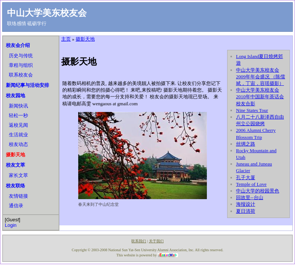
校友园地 (15, 95)
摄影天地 (15, 154)
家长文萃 (18, 175)
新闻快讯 (18, 106)
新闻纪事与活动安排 (27, 85)
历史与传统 (21, 55)
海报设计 (245, 204)
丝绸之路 (245, 144)
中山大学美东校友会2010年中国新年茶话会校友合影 (260, 96)
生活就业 (18, 134)
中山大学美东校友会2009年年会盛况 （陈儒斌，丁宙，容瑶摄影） (260, 76)
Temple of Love (251, 184)
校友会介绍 (18, 45)
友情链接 (18, 196)
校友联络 (15, 185)
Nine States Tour (252, 110)
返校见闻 (18, 125)
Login (11, 225)
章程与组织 (21, 65)
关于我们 (156, 241)
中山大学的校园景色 (257, 191)
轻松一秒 (18, 115)
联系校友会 (21, 75)
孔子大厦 (245, 177)
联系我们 (138, 241)
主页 (66, 39)
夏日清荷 (245, 211)
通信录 (16, 205)
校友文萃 (15, 165)
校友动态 (18, 144)
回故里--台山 (249, 197)
